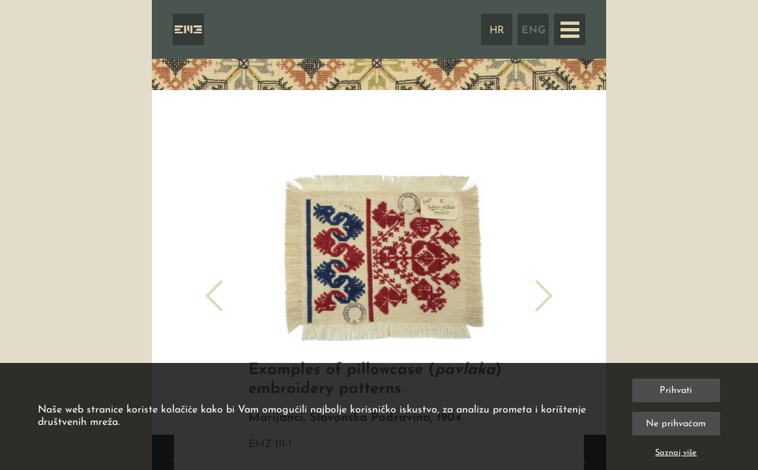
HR (496, 30)
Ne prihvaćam (676, 424)
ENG (533, 30)
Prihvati (676, 391)
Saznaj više (676, 452)
